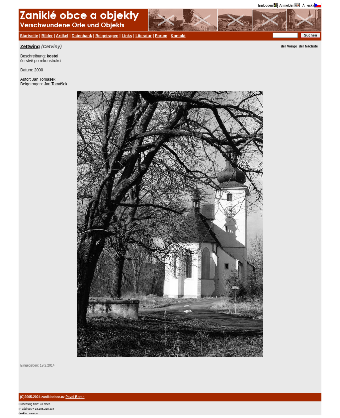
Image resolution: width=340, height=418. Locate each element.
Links (127, 36)
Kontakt (178, 36)
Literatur (143, 36)
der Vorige (289, 46)
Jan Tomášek (55, 84)
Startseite (29, 36)
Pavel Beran (74, 397)
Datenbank (82, 36)
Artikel (62, 36)
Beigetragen (106, 36)
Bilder (47, 36)
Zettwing (30, 46)
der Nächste (308, 46)
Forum (161, 36)
